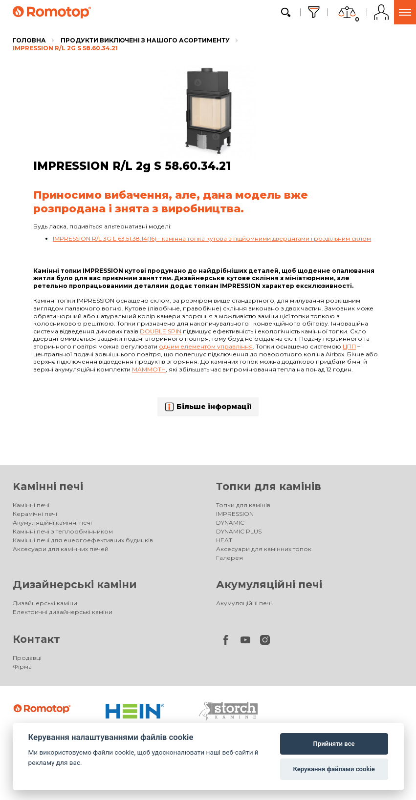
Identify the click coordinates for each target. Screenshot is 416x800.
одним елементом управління (206, 346)
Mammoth (149, 369)
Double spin (160, 331)
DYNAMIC (230, 522)
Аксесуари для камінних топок (263, 549)
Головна (29, 40)
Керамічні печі (35, 513)
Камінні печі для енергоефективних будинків (83, 540)
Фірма (22, 666)
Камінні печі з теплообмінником (63, 531)
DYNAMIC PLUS (239, 531)
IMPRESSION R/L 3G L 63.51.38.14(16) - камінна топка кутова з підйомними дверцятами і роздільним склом (212, 238)
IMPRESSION (235, 513)
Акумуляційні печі (269, 584)
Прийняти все (334, 743)
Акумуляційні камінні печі (52, 522)
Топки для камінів (268, 486)
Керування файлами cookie (333, 769)
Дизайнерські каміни (75, 584)
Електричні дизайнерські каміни (62, 611)
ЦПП (349, 346)
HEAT (224, 540)
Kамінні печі (48, 486)
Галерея (229, 557)
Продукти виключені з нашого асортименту (145, 40)
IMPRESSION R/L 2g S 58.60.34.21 (65, 48)
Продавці (27, 657)
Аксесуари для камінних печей (61, 549)
